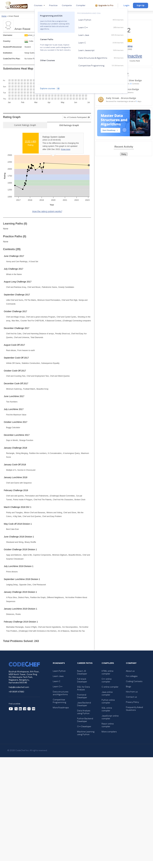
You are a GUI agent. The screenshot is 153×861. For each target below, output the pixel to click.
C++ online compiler (107, 680)
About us (130, 671)
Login (126, 5)
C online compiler (110, 686)
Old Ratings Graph (69, 125)
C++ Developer (84, 726)
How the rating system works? (47, 211)
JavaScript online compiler (110, 717)
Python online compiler (108, 701)
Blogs (128, 686)
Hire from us (132, 691)
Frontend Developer (82, 696)
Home (4, 16)
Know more (65, 149)
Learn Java (58, 676)
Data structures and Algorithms (60, 693)
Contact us (131, 697)
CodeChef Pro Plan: (11, 59)
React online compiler (108, 725)
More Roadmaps (61, 707)
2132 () (30, 141)
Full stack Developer (82, 680)
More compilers (109, 731)
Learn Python (59, 671)
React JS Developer (82, 672)
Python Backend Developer (85, 720)
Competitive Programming (59, 701)
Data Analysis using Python (83, 712)
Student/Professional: (12, 47)
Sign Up (140, 5)
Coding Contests (134, 681)
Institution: (8, 53)
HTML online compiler (107, 672)
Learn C (56, 681)
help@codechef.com (19, 687)
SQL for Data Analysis (83, 688)
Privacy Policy (132, 702)
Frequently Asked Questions (134, 709)
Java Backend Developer (84, 704)
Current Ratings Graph (25, 125)
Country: (7, 41)
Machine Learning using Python (85, 733)
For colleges (131, 676)
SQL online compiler (107, 709)
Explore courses (50, 88)
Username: (8, 35)
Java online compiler (107, 693)
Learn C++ (57, 686)
